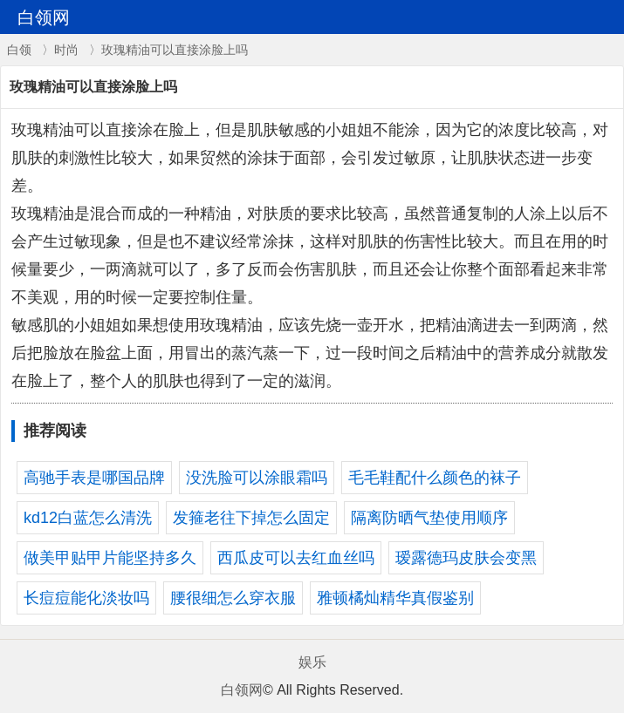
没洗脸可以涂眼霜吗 (256, 477)
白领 (19, 50)
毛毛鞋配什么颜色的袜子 (434, 477)
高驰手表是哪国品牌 (94, 477)
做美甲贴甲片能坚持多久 (110, 558)
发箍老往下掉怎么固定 (251, 517)
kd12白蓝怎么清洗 (88, 517)
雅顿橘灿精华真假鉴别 (395, 598)
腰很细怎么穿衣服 (233, 598)
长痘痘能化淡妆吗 (86, 598)
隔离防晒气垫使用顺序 (429, 517)
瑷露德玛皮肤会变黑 (466, 558)
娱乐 (312, 662)
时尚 (66, 50)
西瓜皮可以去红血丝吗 (295, 558)
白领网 (242, 689)
